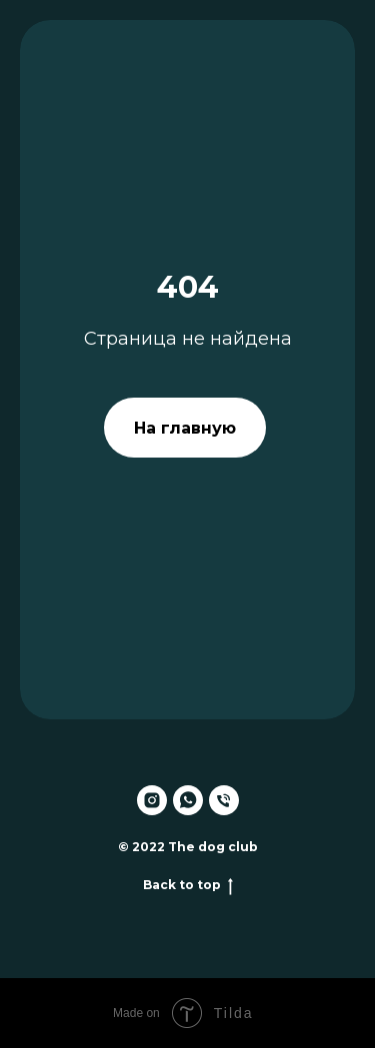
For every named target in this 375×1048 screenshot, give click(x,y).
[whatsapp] (188, 800)
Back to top (188, 885)
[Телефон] (224, 800)
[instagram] (152, 800)
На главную (185, 428)
